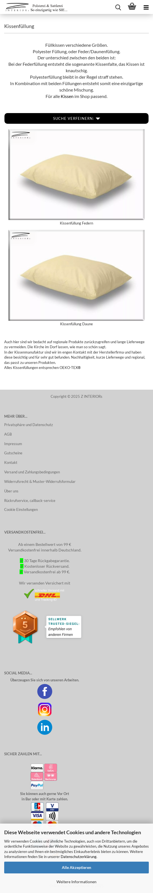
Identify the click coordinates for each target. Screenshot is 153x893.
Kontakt (10, 462)
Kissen (67, 96)
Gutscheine (13, 453)
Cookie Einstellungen (21, 509)
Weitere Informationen (76, 881)
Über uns (11, 491)
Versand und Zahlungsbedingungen (32, 472)
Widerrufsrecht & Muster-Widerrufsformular (40, 481)
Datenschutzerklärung (78, 856)
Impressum (13, 443)
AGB (8, 434)
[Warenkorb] (132, 7)
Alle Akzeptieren (76, 867)
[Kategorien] (146, 7)
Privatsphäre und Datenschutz (28, 424)
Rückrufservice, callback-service (29, 500)
